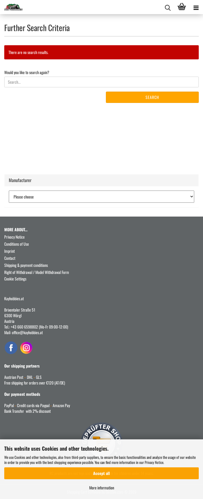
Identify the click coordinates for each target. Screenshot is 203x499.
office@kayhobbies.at (27, 332)
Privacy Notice (154, 462)
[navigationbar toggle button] (196, 7)
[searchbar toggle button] (168, 7)
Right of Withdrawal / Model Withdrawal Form (36, 272)
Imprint (9, 251)
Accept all (101, 473)
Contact (9, 258)
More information (101, 488)
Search (152, 97)
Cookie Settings (15, 279)
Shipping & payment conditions (26, 265)
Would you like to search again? (26, 72)
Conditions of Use (16, 244)
